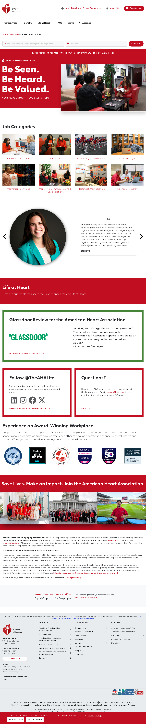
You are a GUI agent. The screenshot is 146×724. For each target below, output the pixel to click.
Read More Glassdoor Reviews (26, 353)
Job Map (53, 53)
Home (5, 34)
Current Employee (103, 53)
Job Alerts (38, 53)
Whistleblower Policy (57, 705)
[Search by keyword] (33, 44)
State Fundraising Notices (123, 705)
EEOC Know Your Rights (86, 597)
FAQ (85, 408)
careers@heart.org (115, 392)
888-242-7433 (114, 540)
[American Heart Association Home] (21, 8)
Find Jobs (136, 43)
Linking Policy (41, 705)
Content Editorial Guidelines (80, 705)
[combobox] (33, 44)
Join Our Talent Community (76, 53)
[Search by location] (96, 44)
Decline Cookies (35, 719)
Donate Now (134, 8)
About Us (112, 8)
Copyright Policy (91, 702)
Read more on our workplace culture (29, 408)
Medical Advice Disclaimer (71, 702)
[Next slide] (141, 236)
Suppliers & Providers (102, 705)
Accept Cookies (15, 719)
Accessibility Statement (109, 702)
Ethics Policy (126, 702)
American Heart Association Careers (29, 702)
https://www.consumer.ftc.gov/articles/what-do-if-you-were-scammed (85, 573)
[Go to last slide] (4, 236)
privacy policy (95, 715)
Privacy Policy (52, 702)
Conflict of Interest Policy (22, 705)
